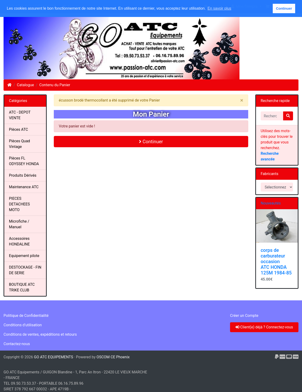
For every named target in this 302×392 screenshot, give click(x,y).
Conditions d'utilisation (23, 325)
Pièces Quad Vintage (19, 144)
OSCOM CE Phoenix (113, 357)
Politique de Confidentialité (26, 315)
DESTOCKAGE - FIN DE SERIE (25, 270)
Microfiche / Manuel (19, 224)
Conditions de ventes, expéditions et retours (40, 334)
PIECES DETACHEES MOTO (19, 204)
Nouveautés (271, 203)
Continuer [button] (284, 8)
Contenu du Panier (54, 85)
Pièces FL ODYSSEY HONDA (24, 161)
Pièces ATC (18, 129)
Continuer (151, 141)
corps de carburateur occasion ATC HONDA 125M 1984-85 (276, 261)
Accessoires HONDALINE (19, 241)
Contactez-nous (17, 344)
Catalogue (25, 85)
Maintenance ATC (24, 187)
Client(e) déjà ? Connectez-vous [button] (264, 327)
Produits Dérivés (22, 175)
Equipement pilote (24, 255)
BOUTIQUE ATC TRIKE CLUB (22, 287)
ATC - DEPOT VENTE (20, 115)
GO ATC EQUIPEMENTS (53, 357)
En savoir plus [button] (219, 8)
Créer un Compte (244, 315)
